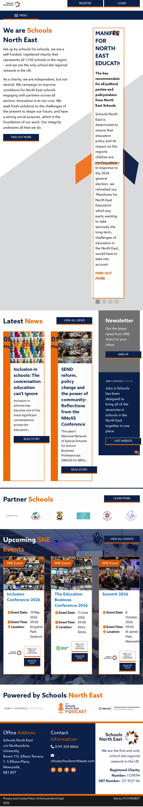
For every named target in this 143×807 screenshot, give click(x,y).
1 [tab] (98, 302)
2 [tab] (104, 302)
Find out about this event (32, 651)
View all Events (122, 539)
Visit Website (123, 441)
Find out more (21, 137)
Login (122, 3)
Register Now (32, 662)
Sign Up (123, 354)
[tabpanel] (107, 157)
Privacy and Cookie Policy (19, 798)
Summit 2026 (115, 595)
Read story (32, 439)
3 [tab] (110, 302)
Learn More (122, 498)
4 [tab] (117, 302)
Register (85, 3)
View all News (74, 320)
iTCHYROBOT (131, 798)
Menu (21, 15)
